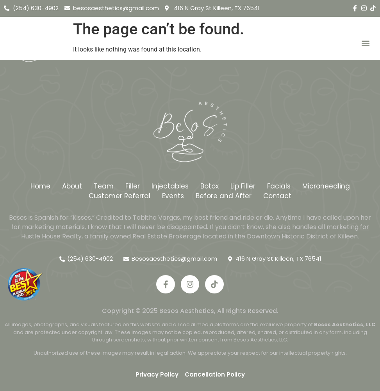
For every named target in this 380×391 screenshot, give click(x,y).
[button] (365, 43)
